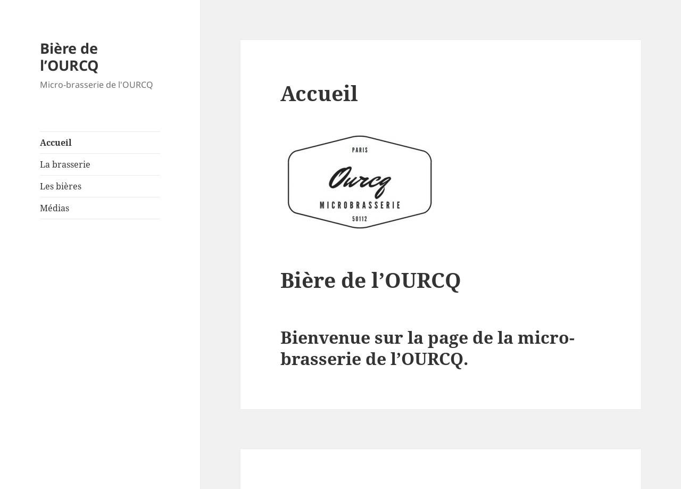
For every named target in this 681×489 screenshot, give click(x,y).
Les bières (60, 186)
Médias (54, 208)
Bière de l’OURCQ (69, 56)
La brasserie (65, 164)
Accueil (56, 142)
